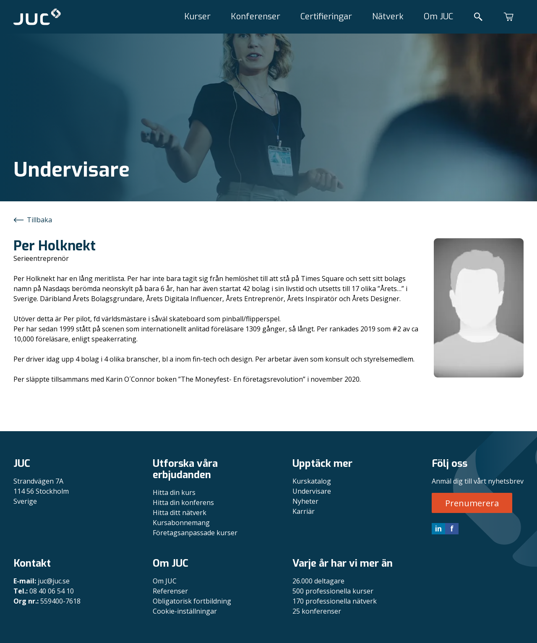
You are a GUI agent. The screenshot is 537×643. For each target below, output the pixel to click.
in (438, 528)
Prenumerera (472, 503)
